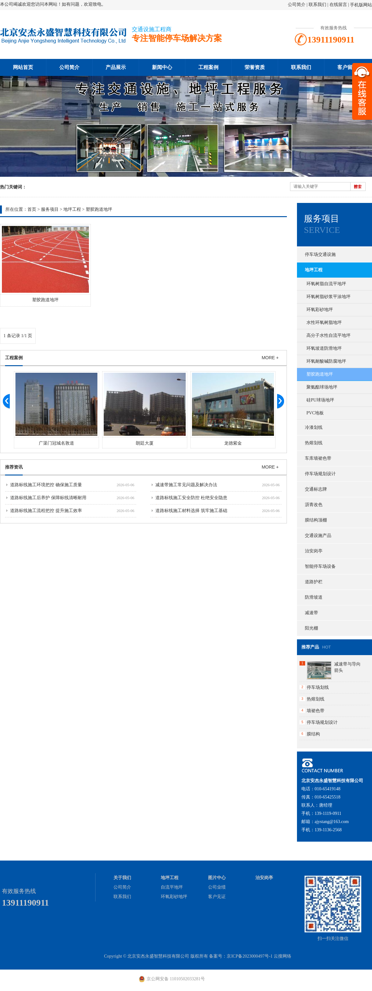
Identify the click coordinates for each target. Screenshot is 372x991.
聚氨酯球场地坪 (321, 387)
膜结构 (313, 734)
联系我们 (317, 4)
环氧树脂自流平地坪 (326, 283)
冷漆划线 (314, 427)
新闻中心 (162, 67)
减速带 (311, 612)
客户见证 (217, 896)
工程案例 (208, 67)
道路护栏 (314, 581)
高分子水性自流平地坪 (328, 335)
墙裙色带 (315, 710)
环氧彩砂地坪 (319, 309)
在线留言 (338, 4)
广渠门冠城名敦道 (143, 443)
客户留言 (347, 67)
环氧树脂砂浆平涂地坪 (328, 296)
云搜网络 (282, 956)
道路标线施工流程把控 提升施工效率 (46, 510)
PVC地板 (315, 413)
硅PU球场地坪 (320, 400)
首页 (31, 209)
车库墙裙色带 (318, 458)
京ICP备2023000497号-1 (249, 956)
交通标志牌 (316, 489)
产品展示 (116, 67)
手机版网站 (361, 5)
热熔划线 (314, 443)
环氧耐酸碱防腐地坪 (326, 361)
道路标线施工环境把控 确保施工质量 (46, 484)
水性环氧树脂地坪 (324, 322)
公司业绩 (217, 887)
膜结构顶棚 (316, 520)
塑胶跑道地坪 (99, 209)
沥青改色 (314, 504)
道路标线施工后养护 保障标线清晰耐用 (48, 497)
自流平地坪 (172, 887)
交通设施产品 (318, 535)
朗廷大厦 (231, 443)
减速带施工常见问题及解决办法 (186, 484)
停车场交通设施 (320, 254)
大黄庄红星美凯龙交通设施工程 (55, 443)
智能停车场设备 (320, 566)
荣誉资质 (255, 67)
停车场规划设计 (320, 473)
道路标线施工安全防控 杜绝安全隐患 (191, 497)
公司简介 (296, 4)
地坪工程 (72, 209)
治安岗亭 (314, 551)
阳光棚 (311, 628)
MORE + (270, 357)
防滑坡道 (314, 597)
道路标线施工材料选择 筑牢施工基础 (191, 510)
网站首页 (23, 67)
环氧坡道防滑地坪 (324, 348)
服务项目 (50, 209)
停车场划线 (318, 687)
